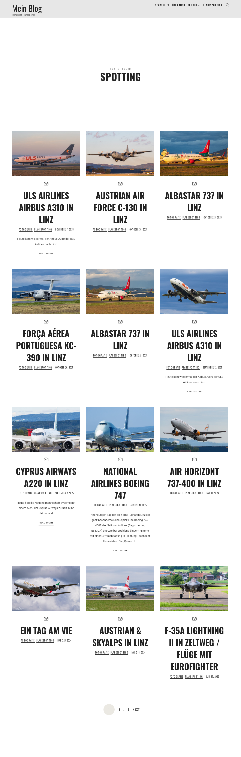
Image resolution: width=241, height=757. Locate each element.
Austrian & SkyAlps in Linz (120, 652)
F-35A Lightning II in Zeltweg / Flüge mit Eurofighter (194, 664)
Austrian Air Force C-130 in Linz (120, 223)
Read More (46, 269)
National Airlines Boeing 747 (120, 499)
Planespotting (43, 245)
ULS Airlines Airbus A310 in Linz (46, 223)
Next (136, 725)
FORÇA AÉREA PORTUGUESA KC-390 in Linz (46, 361)
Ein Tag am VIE (46, 646)
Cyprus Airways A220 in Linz (46, 493)
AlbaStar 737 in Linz (194, 217)
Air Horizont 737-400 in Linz (194, 493)
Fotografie (26, 245)
